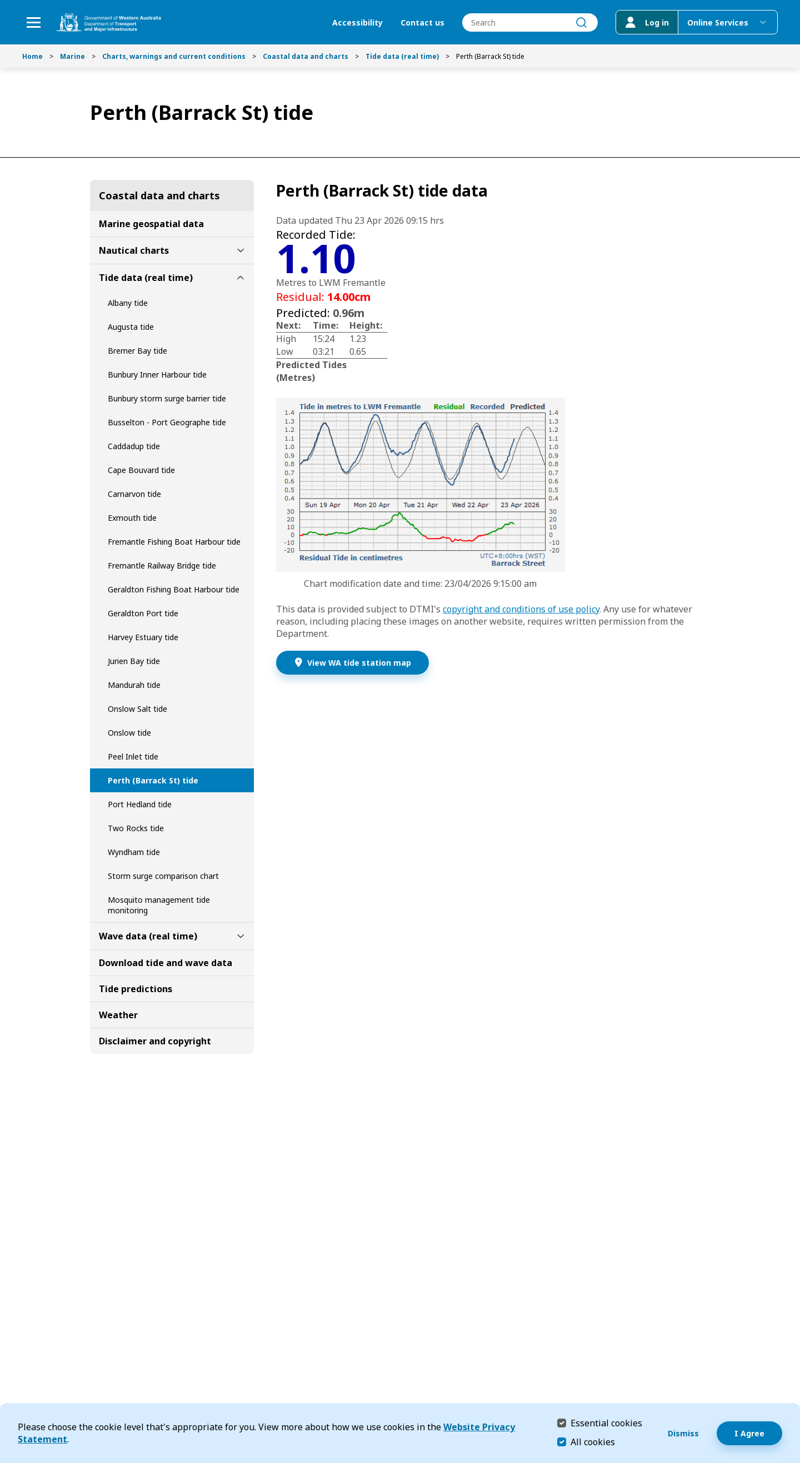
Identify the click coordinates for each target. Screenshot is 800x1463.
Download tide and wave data (165, 963)
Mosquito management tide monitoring (159, 905)
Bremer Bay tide (137, 350)
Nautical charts (134, 250)
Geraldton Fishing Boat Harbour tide (173, 589)
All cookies (593, 1442)
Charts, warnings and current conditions (174, 56)
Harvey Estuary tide (143, 637)
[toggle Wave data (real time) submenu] (240, 936)
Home (32, 56)
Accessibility (357, 22)
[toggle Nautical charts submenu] (240, 250)
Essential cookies (606, 1422)
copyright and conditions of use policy (521, 609)
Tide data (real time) (402, 56)
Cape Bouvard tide (141, 470)
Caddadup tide (134, 446)
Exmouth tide (132, 517)
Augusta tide (131, 326)
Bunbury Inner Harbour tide (157, 374)
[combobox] (530, 22)
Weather (118, 1015)
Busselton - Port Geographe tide (167, 422)
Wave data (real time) (148, 936)
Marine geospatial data (151, 224)
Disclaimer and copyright (155, 1041)
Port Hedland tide (140, 804)
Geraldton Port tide (143, 613)
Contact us (422, 22)
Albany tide (128, 303)
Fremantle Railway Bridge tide (162, 565)
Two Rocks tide (136, 828)
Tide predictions (135, 989)
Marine (72, 56)
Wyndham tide (134, 852)
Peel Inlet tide (133, 756)
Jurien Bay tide (134, 661)
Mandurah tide (134, 685)
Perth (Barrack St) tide (153, 780)
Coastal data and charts (305, 56)
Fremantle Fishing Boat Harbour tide (174, 541)
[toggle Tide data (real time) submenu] (240, 277)
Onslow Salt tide (137, 708)
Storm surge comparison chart (163, 876)
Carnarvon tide (134, 494)
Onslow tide (129, 732)
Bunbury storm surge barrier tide (167, 398)
